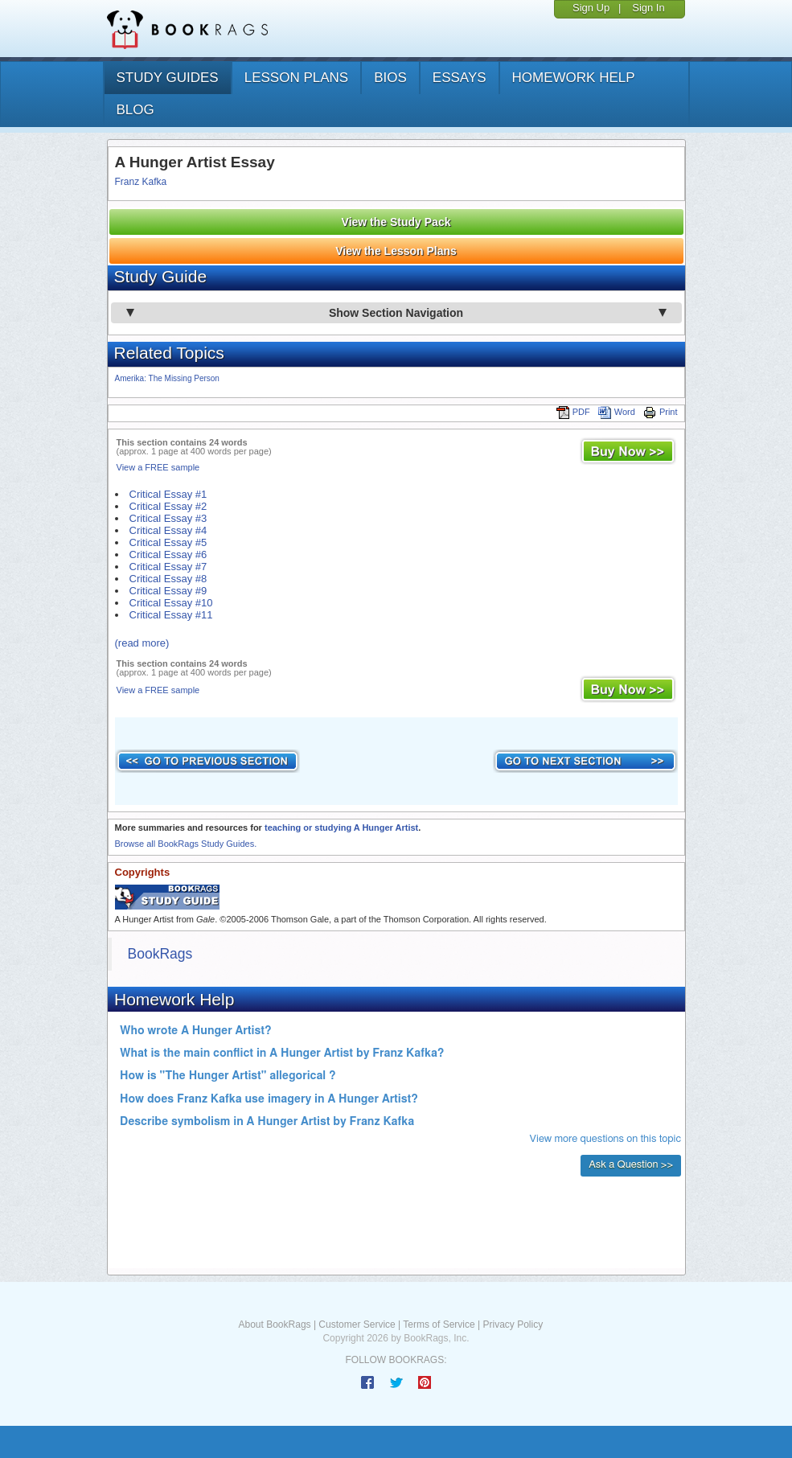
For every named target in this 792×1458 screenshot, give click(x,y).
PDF (573, 412)
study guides (168, 77)
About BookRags (275, 1324)
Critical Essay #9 (168, 591)
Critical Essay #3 (168, 518)
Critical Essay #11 (171, 615)
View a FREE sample (158, 467)
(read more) (142, 643)
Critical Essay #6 (168, 554)
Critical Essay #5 (168, 542)
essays (459, 77)
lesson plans (296, 77)
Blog (135, 109)
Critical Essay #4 (168, 530)
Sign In (648, 8)
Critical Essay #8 (168, 579)
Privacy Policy (512, 1324)
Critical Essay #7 (168, 567)
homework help (573, 77)
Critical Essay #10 (171, 603)
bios (390, 77)
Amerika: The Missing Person (167, 378)
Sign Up (590, 8)
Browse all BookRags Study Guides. (186, 843)
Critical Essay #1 (168, 494)
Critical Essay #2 (168, 506)
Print (660, 412)
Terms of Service (438, 1324)
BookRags (160, 954)
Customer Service (356, 1324)
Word (616, 412)
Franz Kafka (141, 181)
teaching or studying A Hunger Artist (341, 827)
